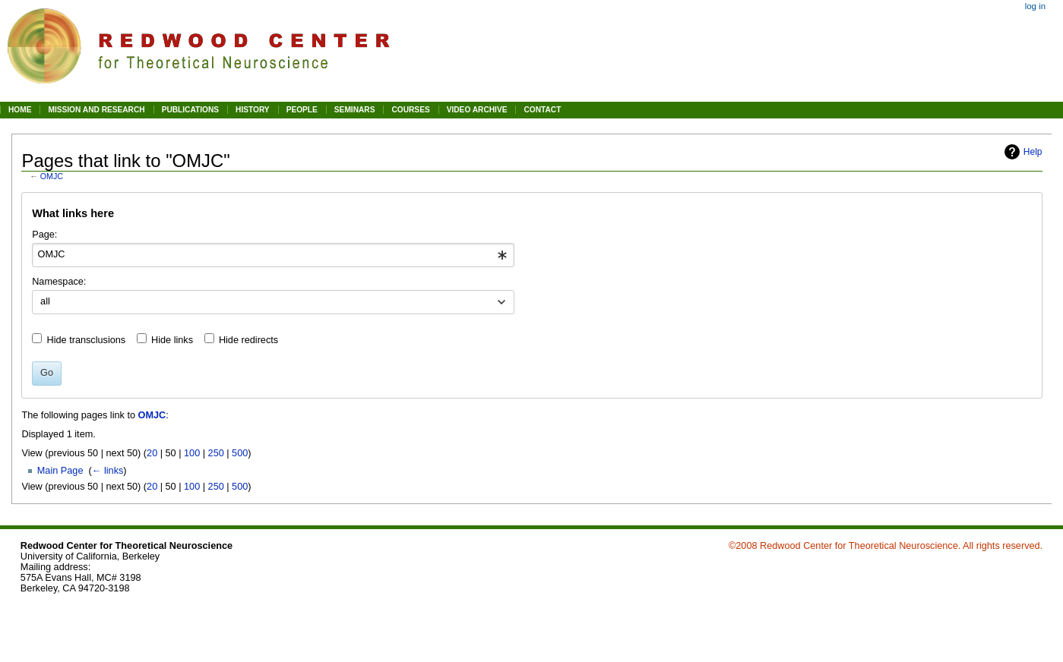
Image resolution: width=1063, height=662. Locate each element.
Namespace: (59, 281)
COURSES (410, 110)
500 (240, 453)
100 (192, 453)
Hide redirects (248, 340)
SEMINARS (354, 110)
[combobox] (273, 255)
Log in (1035, 6)
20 (152, 453)
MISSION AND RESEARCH (96, 110)
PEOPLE (302, 110)
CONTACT (542, 110)
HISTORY (253, 110)
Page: (44, 234)
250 (216, 453)
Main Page (60, 470)
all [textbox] (45, 301)
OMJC (51, 176)
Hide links (172, 340)
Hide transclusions (86, 340)
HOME (19, 110)
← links (108, 470)
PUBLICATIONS (190, 110)
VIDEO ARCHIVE (477, 110)
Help (1032, 152)
